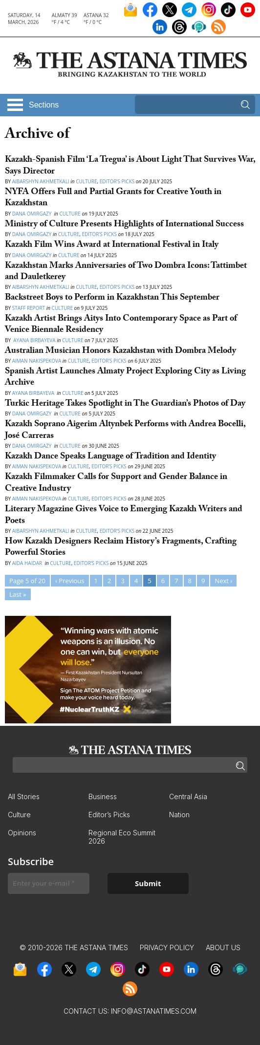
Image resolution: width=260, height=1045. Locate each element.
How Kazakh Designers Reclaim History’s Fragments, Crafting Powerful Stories (121, 548)
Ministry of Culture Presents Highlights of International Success (124, 225)
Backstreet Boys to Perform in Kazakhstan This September (112, 298)
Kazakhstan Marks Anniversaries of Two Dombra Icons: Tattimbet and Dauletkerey (126, 272)
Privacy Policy (167, 947)
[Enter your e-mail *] (48, 883)
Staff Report (28, 308)
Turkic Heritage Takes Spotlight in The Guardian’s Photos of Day (125, 404)
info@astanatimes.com (153, 1011)
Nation (179, 814)
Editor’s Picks (117, 181)
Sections (44, 105)
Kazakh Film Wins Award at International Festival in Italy (111, 245)
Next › (223, 580)
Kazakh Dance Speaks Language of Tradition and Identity (110, 457)
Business (102, 796)
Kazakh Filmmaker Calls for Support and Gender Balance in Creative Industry (116, 483)
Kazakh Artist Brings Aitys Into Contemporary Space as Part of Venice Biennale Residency (121, 325)
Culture (86, 181)
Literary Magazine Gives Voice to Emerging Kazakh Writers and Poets (123, 515)
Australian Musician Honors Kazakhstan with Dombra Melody (120, 351)
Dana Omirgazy (32, 213)
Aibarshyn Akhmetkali (40, 181)
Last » (17, 594)
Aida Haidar (27, 563)
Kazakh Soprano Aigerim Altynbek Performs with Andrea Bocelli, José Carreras (125, 430)
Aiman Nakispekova (37, 360)
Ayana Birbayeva (34, 340)
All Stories (24, 796)
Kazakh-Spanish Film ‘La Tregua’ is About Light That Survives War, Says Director (130, 166)
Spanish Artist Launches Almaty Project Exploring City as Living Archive (125, 378)
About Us (223, 947)
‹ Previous (69, 580)
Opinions (22, 832)
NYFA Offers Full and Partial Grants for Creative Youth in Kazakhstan (113, 198)
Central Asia (188, 796)
